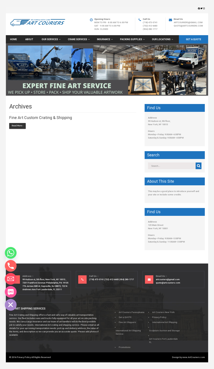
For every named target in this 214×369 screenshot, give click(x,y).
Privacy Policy (159, 317)
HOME (13, 39)
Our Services (50, 39)
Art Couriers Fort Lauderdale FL (163, 341)
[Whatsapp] (11, 253)
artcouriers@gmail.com (188, 22)
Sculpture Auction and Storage (164, 330)
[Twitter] (201, 8)
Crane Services (77, 39)
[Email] (11, 279)
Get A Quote (193, 39)
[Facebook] (199, 8)
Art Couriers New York (163, 312)
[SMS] (11, 292)
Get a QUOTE (125, 317)
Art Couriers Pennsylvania (131, 312)
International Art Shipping (164, 322)
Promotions (124, 347)
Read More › (17, 125)
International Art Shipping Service (128, 332)
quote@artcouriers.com (188, 25)
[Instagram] (204, 8)
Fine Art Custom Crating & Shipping (40, 118)
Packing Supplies (131, 39)
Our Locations (161, 39)
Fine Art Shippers (127, 322)
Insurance (103, 39)
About (29, 39)
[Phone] (11, 266)
